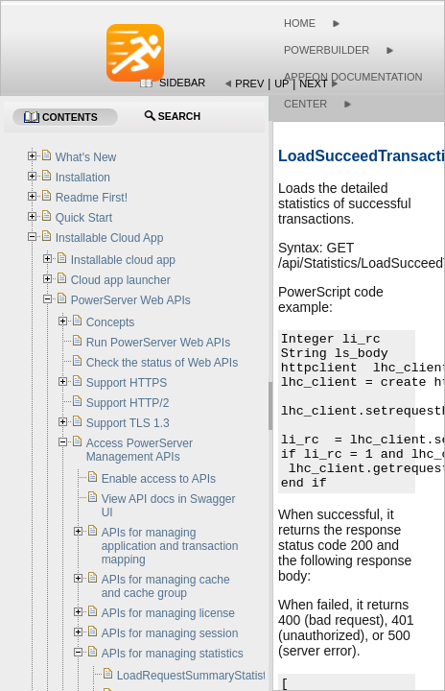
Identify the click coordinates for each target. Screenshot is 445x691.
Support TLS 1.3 (128, 423)
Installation (83, 177)
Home (300, 23)
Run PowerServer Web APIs (158, 342)
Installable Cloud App (110, 238)
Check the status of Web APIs (162, 362)
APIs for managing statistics (173, 653)
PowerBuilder (326, 50)
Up (281, 83)
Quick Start (84, 218)
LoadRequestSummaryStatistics (199, 675)
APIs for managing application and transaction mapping (170, 546)
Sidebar (182, 82)
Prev (249, 83)
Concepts (110, 322)
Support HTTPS (127, 383)
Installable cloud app (123, 260)
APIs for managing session (170, 633)
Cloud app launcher (121, 280)
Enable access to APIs (159, 479)
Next (313, 83)
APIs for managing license (168, 613)
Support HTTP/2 (128, 403)
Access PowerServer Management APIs (139, 450)
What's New (86, 157)
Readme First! (92, 197)
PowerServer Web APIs (131, 300)
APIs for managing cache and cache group (166, 586)
